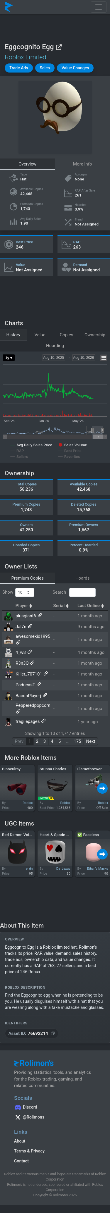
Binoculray (11, 768)
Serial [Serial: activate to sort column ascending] (61, 605)
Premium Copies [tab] (27, 578)
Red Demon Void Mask (22, 834)
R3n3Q (22, 663)
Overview (27, 164)
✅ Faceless (88, 834)
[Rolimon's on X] (55, 1118)
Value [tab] (39, 334)
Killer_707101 (29, 674)
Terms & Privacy (29, 1151)
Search (74, 592)
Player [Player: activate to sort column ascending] (25, 605)
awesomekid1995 (33, 636)
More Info (82, 164)
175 (77, 741)
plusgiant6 (26, 615)
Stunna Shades (53, 768)
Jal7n (21, 626)
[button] (19, 68)
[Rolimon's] (9, 7)
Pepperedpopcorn (33, 705)
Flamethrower (89, 768)
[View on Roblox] (58, 47)
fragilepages (28, 721)
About (19, 1141)
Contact (21, 1161)
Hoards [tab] (82, 578)
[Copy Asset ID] (31, 1033)
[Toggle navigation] (98, 7)
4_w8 (21, 652)
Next (90, 741)
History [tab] (13, 334)
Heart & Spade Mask (58, 834)
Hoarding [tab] (55, 345)
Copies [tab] (66, 334)
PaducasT (25, 685)
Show (18, 592)
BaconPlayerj (28, 695)
